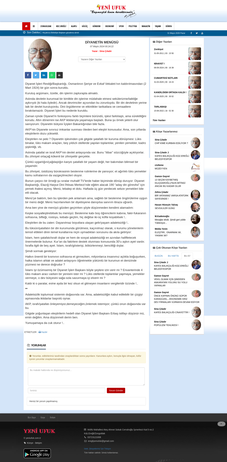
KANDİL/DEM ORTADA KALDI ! (170, 92)
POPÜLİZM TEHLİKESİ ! (166, 325)
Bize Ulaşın (32, 417)
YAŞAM (158, 26)
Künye (43, 417)
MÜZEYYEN (161, 168)
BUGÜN (159, 256)
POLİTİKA (133, 26)
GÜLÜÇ (85, 26)
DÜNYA (169, 26)
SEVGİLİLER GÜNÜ (165, 208)
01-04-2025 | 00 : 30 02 (164, 96)
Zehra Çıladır (161, 192)
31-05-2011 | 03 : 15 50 (164, 53)
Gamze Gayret (162, 176)
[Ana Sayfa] (26, 26)
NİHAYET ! (159, 63)
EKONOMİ (109, 26)
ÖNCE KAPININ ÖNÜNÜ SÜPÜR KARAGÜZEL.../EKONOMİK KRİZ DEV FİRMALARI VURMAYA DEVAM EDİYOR (176, 299)
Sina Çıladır (161, 139)
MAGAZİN (146, 26)
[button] (34, 26)
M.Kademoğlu (162, 216)
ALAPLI (74, 26)
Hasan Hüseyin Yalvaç (166, 204)
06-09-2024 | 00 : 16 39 (164, 68)
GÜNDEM (96, 26)
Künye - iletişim (34, 443)
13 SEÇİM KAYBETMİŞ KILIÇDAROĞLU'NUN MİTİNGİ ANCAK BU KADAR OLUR (170, 183)
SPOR (121, 26)
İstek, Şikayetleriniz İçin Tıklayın (97, 449)
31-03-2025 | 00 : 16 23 (164, 82)
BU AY (187, 256)
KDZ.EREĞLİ (61, 26)
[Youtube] (202, 33)
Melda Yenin (161, 229)
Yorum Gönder (116, 390)
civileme (159, 165)
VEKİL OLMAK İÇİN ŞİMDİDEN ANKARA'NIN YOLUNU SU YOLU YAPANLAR (170, 282)
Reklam (52, 417)
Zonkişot (158, 49)
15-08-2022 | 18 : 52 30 (164, 111)
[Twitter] (196, 33)
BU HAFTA (173, 256)
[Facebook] (191, 33)
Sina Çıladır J (162, 152)
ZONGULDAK (45, 26)
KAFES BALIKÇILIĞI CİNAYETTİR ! (171, 312)
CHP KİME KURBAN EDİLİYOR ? (171, 143)
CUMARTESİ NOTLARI (166, 78)
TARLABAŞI (160, 106)
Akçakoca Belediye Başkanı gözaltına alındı (60, 33)
